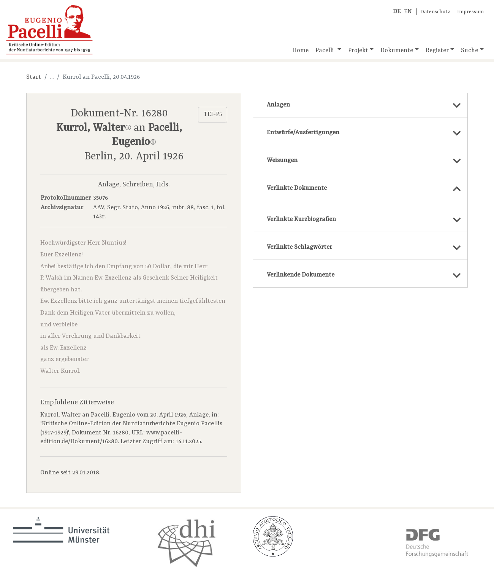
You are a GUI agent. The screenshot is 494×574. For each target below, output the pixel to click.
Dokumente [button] (396, 50)
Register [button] (437, 50)
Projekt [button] (358, 50)
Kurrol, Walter (93, 128)
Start (33, 77)
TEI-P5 (213, 114)
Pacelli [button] (325, 50)
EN (408, 11)
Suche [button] (469, 50)
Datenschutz (435, 12)
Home (300, 50)
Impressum (470, 12)
